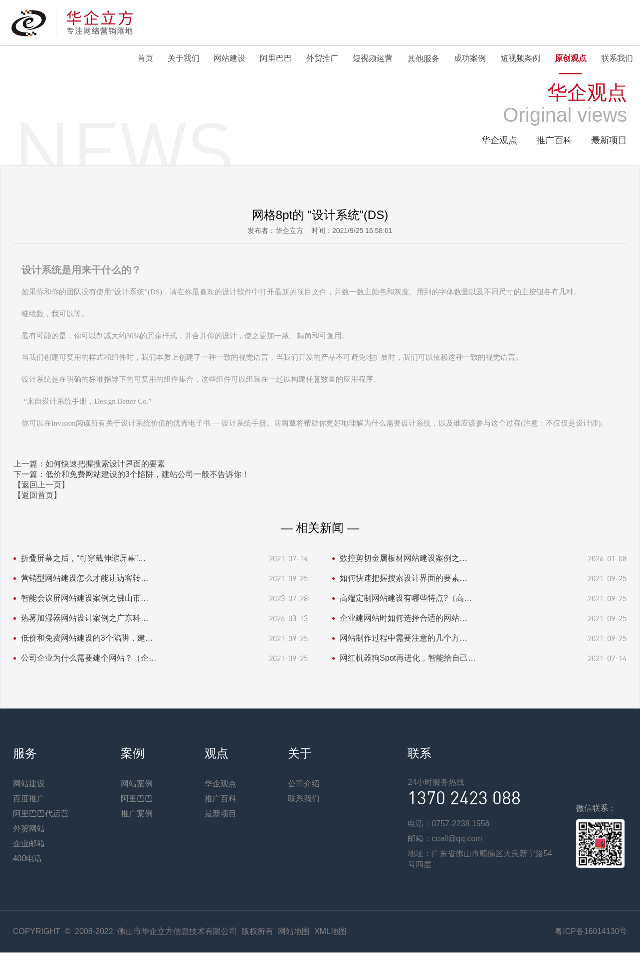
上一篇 (89, 464)
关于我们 (179, 58)
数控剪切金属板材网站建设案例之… (403, 558)
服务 (25, 753)
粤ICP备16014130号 (590, 932)
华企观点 (499, 141)
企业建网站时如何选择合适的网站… (403, 618)
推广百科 (554, 141)
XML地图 (330, 932)
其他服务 (421, 58)
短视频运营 (370, 58)
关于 (300, 753)
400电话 (27, 859)
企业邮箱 (29, 844)
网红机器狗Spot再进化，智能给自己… (408, 658)
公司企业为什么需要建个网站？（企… (89, 658)
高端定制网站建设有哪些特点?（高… (406, 598)
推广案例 (137, 814)
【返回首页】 (37, 495)
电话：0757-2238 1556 (449, 824)
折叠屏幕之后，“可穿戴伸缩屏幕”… (83, 558)
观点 (216, 753)
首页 (140, 58)
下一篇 (131, 475)
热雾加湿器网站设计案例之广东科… (85, 618)
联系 (419, 753)
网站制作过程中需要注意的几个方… (403, 638)
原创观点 (570, 58)
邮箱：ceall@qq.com (445, 839)
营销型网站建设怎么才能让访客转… (85, 578)
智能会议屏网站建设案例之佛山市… (85, 598)
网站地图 (294, 932)
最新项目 (609, 141)
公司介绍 (304, 784)
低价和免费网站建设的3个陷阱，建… (87, 638)
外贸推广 (319, 58)
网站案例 (137, 784)
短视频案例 (519, 58)
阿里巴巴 (272, 58)
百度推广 (29, 799)
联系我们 (617, 58)
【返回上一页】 (41, 485)
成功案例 (468, 58)
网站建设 (225, 58)
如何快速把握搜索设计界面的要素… (403, 578)
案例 (133, 753)
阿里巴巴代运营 (41, 814)
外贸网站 (29, 829)
